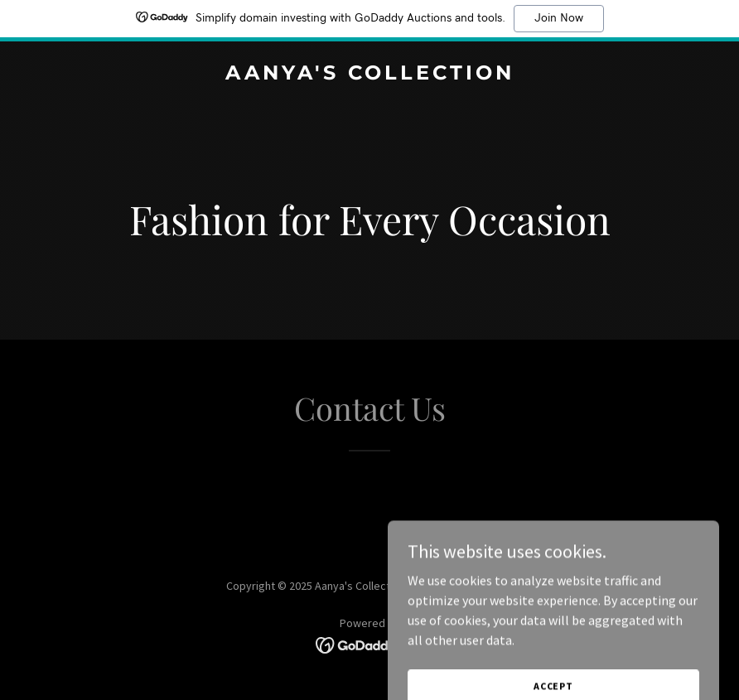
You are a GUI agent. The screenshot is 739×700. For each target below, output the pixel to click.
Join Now (558, 18)
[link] (369, 74)
